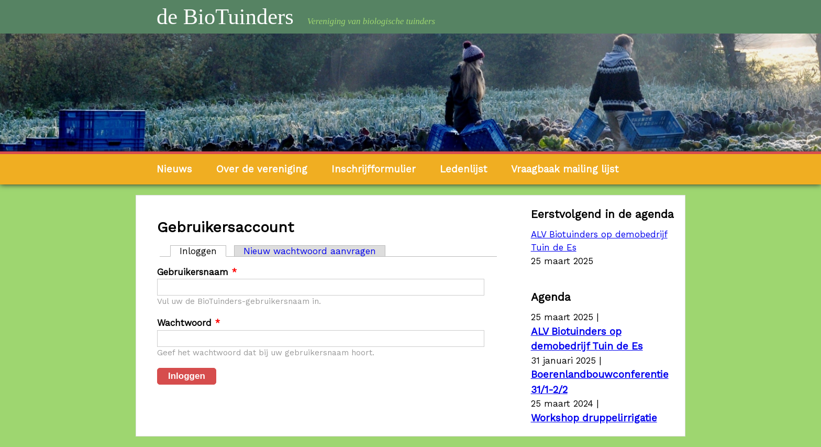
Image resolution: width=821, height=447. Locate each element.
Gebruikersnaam (197, 272)
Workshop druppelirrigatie (594, 418)
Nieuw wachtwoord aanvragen (309, 251)
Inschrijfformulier (373, 169)
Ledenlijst (463, 169)
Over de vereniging (261, 169)
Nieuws (174, 169)
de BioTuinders (225, 16)
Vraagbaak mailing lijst (564, 169)
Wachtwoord (188, 323)
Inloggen (203, 251)
